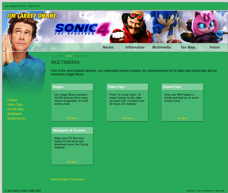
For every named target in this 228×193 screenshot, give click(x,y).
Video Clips (15, 104)
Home (69, 56)
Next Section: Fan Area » (68, 179)
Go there (72, 118)
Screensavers (16, 118)
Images (12, 100)
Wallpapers (15, 114)
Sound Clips (15, 109)
